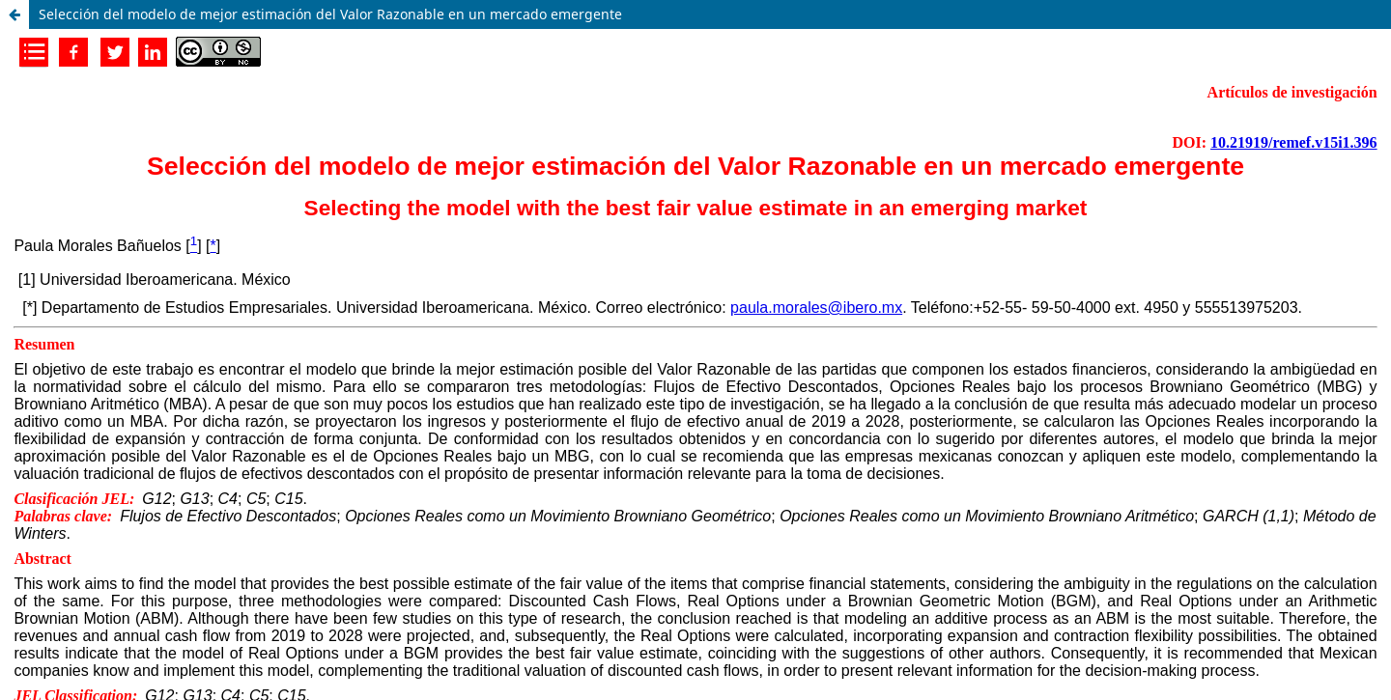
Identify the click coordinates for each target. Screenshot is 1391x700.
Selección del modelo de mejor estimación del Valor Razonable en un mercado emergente (330, 14)
